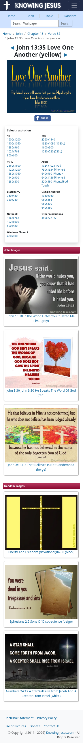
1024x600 (13, 222)
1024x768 (13, 151)
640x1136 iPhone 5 (53, 177)
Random (70, 16)
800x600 (12, 155)
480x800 (12, 236)
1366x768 (13, 218)
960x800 (47, 204)
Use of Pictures (15, 726)
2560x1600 (14, 165)
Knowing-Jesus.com (60, 732)
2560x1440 (48, 139)
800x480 (12, 226)
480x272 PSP (49, 218)
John (19, 33)
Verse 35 (54, 33)
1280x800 (13, 181)
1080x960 (47, 196)
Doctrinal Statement (19, 718)
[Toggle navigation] (74, 5)
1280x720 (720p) (52, 151)
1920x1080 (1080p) (53, 143)
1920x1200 (14, 169)
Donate (35, 726)
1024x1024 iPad (51, 165)
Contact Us (51, 726)
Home (11, 16)
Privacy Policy (47, 718)
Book (30, 16)
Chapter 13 (35, 33)
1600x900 (47, 147)
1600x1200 (14, 139)
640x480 (47, 208)
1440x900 (13, 177)
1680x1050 (14, 173)
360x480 (12, 196)
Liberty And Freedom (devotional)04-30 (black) (41, 552)
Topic (49, 16)
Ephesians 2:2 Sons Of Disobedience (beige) (41, 621)
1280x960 (13, 147)
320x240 (12, 200)
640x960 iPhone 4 (53, 173)
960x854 (47, 200)
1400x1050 (14, 143)
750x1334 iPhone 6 (53, 169)
